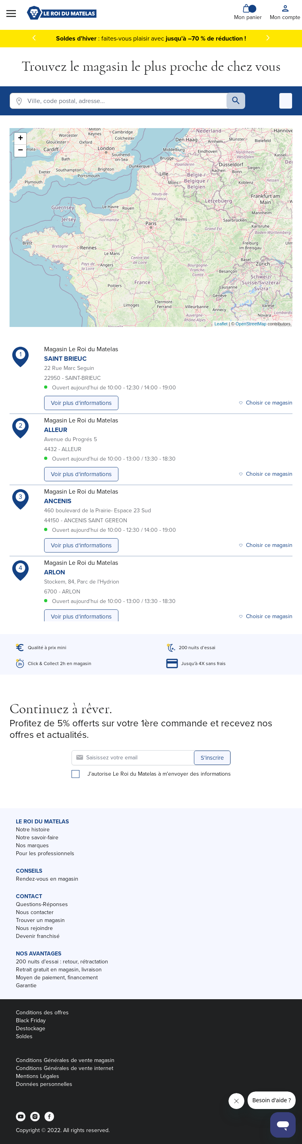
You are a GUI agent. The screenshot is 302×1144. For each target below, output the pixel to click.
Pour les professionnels (45, 853)
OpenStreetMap (251, 323)
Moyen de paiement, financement (57, 977)
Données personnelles (44, 1084)
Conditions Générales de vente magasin (65, 1060)
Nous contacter (35, 912)
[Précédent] (34, 38)
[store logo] (62, 13)
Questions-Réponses (42, 904)
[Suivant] (268, 38)
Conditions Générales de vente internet (64, 1068)
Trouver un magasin (40, 920)
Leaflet (221, 323)
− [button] (20, 151)
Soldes (24, 1036)
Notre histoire (33, 829)
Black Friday (31, 1020)
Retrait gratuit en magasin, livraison (59, 969)
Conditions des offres (42, 1012)
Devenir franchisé (38, 936)
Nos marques (32, 845)
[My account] (285, 12)
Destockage (30, 1028)
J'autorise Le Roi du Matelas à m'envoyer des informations (159, 774)
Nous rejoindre (34, 928)
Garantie (26, 985)
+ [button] (20, 139)
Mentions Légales (37, 1076)
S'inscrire (212, 757)
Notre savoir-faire (37, 837)
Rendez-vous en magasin (47, 879)
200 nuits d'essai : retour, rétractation (62, 961)
